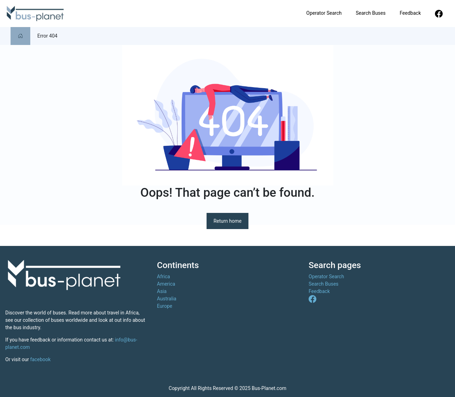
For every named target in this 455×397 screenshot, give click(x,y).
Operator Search (324, 13)
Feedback (410, 13)
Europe (164, 306)
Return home (228, 221)
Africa (163, 276)
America (166, 284)
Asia (161, 291)
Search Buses (371, 13)
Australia (166, 298)
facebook (40, 359)
